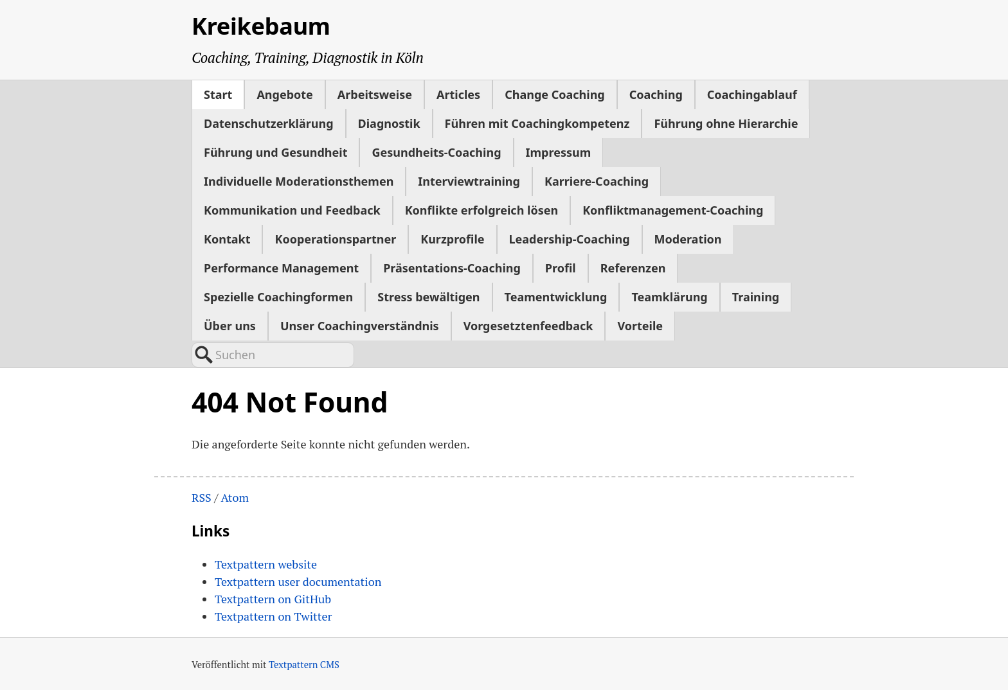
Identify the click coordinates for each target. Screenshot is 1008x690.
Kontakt (227, 239)
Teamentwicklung (556, 297)
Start (218, 94)
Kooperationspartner (335, 239)
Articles (458, 94)
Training (756, 297)
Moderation (688, 239)
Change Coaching (555, 94)
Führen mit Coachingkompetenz (537, 123)
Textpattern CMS (304, 665)
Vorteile (640, 325)
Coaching (656, 94)
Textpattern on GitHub (273, 598)
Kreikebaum (261, 26)
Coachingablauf (752, 94)
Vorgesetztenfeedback (528, 325)
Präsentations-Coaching (452, 268)
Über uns (230, 325)
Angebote (284, 94)
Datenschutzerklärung (269, 123)
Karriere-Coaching (596, 181)
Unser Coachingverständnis (359, 325)
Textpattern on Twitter (273, 616)
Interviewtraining (469, 181)
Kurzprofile (452, 239)
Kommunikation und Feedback (292, 210)
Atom (235, 497)
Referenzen (633, 268)
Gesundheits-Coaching (436, 152)
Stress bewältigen (428, 297)
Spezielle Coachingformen (278, 297)
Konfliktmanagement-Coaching (672, 210)
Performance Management (281, 268)
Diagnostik (389, 123)
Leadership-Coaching (569, 239)
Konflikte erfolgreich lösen (481, 210)
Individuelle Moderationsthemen (298, 181)
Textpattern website (266, 564)
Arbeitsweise (375, 94)
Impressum (558, 152)
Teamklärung (669, 297)
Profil (560, 268)
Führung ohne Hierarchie (726, 123)
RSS (202, 497)
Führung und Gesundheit (275, 152)
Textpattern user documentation (298, 581)
